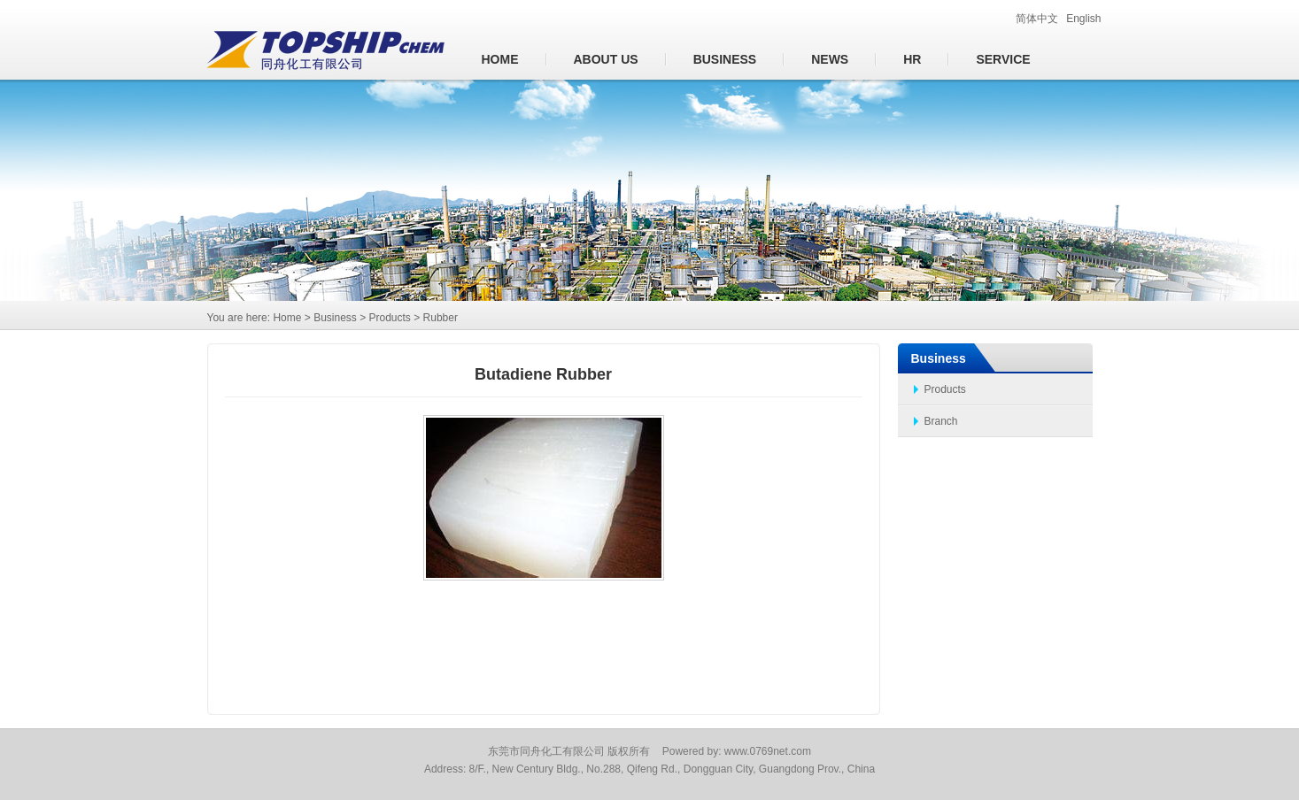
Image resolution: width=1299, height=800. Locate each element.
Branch (941, 421)
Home (500, 59)
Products (945, 389)
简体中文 (1037, 18)
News (829, 59)
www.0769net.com (767, 751)
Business (725, 59)
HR (912, 59)
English (1083, 18)
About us (606, 59)
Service (1003, 59)
